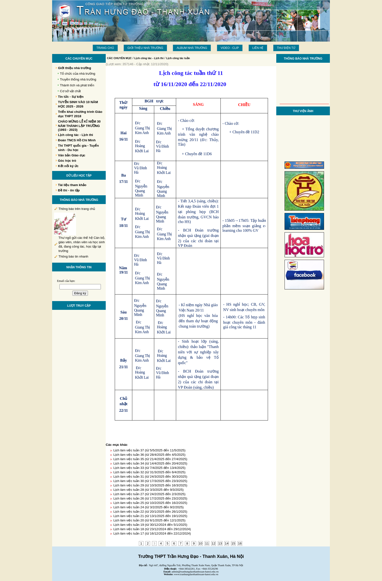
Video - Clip (230, 48)
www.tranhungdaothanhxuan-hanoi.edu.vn (196, 574)
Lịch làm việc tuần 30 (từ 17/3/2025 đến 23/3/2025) (150, 481)
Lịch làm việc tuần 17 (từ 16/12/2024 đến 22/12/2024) (152, 533)
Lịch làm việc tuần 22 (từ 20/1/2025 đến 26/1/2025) (150, 511)
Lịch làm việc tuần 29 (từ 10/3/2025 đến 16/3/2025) (150, 485)
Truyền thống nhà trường (78, 79)
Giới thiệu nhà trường (145, 48)
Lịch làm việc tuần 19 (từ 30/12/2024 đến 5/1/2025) (150, 525)
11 (207, 543)
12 (213, 543)
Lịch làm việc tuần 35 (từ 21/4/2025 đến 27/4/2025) (150, 459)
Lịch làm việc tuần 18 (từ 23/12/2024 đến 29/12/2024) (152, 529)
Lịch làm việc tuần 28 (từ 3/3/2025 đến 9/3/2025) (148, 490)
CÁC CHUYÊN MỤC (119, 58)
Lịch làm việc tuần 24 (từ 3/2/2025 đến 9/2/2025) (148, 507)
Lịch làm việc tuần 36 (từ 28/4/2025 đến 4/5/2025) (149, 454)
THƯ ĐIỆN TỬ (286, 48)
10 (200, 543)
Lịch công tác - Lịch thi (149, 58)
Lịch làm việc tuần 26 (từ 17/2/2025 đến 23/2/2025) (150, 498)
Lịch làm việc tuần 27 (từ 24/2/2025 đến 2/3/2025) (149, 494)
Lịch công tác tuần (178, 58)
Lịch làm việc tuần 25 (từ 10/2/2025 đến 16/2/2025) (150, 503)
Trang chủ (105, 48)
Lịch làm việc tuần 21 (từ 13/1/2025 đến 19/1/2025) (150, 516)
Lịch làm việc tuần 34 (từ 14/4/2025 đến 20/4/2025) (150, 463)
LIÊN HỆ (258, 48)
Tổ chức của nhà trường (77, 73)
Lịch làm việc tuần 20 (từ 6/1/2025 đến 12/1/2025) (149, 520)
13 (220, 543)
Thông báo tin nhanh (73, 256)
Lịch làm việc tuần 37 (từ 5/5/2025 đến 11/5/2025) (149, 450)
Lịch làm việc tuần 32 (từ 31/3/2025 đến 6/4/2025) (149, 472)
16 (240, 543)
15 (233, 543)
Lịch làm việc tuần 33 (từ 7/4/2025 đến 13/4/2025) (149, 468)
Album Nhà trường (192, 48)
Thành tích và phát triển (77, 85)
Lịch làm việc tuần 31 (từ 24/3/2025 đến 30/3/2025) (150, 476)
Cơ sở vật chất (70, 91)
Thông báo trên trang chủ (76, 209)
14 (227, 543)
